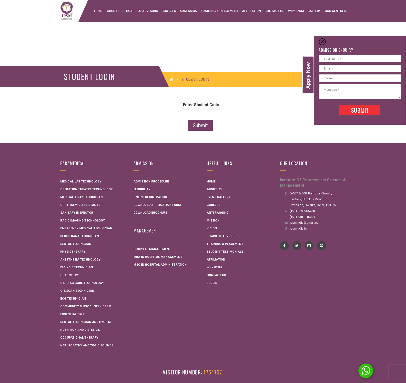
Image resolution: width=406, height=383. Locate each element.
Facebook (284, 245)
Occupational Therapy (79, 337)
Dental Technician (75, 244)
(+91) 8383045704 (302, 217)
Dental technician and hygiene (86, 322)
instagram (309, 245)
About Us (214, 189)
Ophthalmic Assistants (80, 205)
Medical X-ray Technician (81, 197)
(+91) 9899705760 (302, 211)
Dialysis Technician (76, 267)
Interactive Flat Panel (153, 327)
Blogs (212, 283)
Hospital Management (152, 249)
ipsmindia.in (298, 228)
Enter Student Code (201, 104)
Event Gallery (218, 197)
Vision (212, 228)
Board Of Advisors (222, 236)
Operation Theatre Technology (86, 189)
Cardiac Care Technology (82, 283)
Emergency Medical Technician (86, 228)
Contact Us (216, 275)
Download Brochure (150, 212)
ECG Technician (73, 298)
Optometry (69, 275)
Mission (213, 220)
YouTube (297, 245)
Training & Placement (225, 244)
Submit (200, 125)
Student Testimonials (225, 251)
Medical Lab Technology (81, 181)
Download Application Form (157, 205)
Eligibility (142, 189)
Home (211, 181)
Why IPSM (214, 267)
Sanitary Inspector (76, 212)
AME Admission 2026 (150, 344)
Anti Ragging (218, 212)
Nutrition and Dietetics (80, 330)
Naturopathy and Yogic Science (86, 345)
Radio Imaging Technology (82, 220)
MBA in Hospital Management (157, 257)
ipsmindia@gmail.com (305, 222)
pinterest (322, 245)
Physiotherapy (72, 251)
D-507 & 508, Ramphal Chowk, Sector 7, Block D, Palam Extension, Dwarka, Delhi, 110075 (313, 199)
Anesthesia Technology (80, 259)
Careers (213, 205)
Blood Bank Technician (79, 236)
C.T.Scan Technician (77, 290)
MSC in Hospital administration (160, 264)
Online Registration (150, 197)
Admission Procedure (151, 181)
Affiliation (216, 259)
